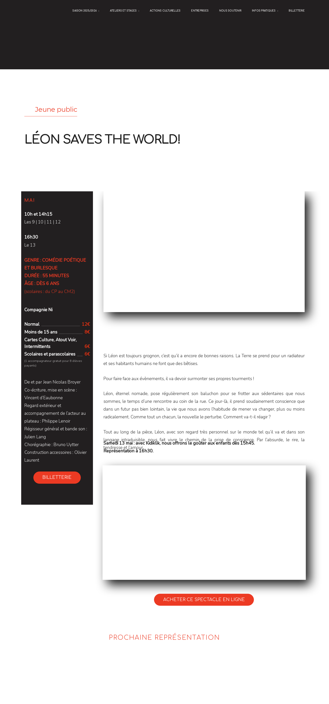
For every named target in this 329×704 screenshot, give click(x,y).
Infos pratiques (264, 10)
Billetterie (297, 10)
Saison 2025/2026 (84, 10)
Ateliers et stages (123, 10)
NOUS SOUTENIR (230, 10)
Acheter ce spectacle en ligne (204, 599)
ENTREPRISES (200, 10)
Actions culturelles (165, 10)
